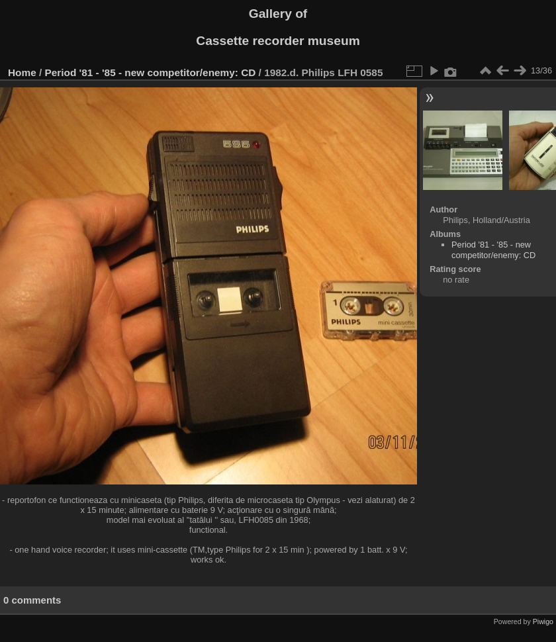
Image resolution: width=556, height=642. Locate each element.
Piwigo (543, 621)
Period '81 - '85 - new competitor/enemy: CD (150, 72)
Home (22, 72)
